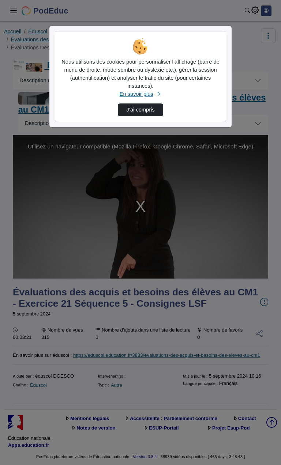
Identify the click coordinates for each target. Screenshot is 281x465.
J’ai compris (140, 110)
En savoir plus (140, 94)
